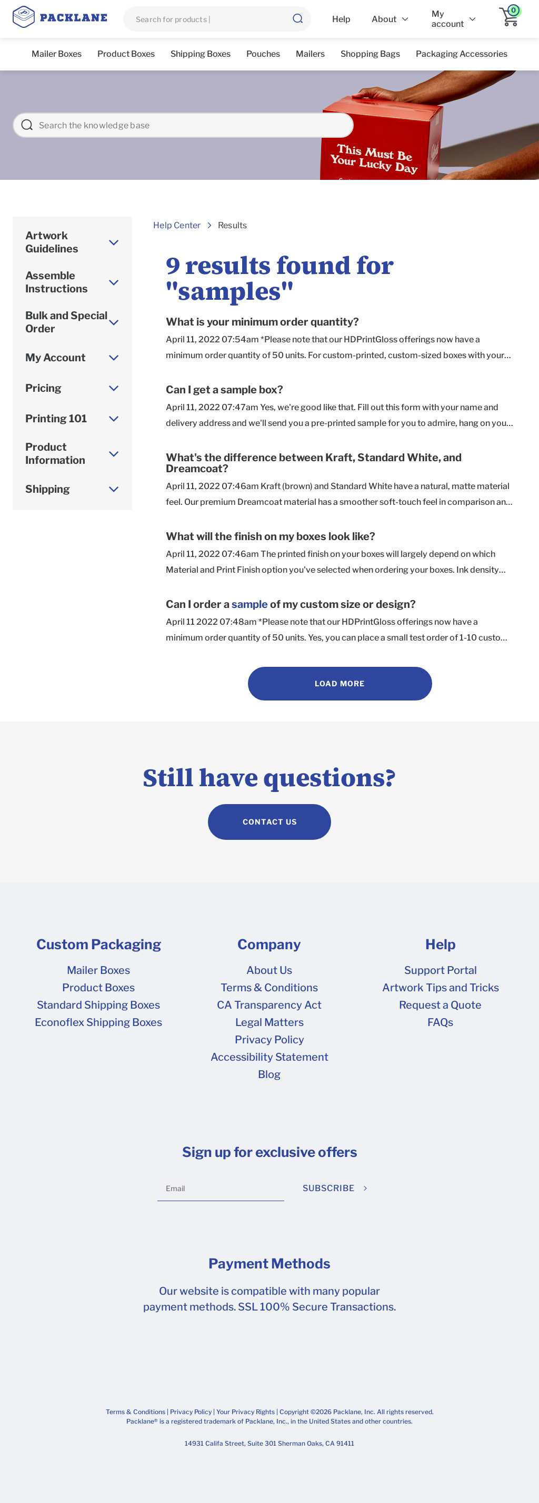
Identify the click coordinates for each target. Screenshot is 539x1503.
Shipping (47, 489)
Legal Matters (269, 1022)
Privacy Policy (269, 1039)
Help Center (177, 225)
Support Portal (440, 970)
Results (232, 225)
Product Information (55, 453)
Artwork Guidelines (51, 242)
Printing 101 (56, 418)
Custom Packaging (98, 944)
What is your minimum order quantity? (262, 322)
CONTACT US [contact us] (270, 821)
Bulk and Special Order (66, 322)
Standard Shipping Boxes (98, 1005)
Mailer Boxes (98, 970)
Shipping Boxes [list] (201, 54)
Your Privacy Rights (245, 1412)
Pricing (43, 388)
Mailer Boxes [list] (57, 54)
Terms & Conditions (269, 987)
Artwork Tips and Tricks (440, 987)
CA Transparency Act (269, 1005)
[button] (297, 19)
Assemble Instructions (56, 282)
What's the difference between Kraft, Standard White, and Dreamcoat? (314, 463)
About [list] (384, 19)
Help (440, 944)
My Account (55, 357)
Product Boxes (98, 987)
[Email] (220, 1188)
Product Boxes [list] (126, 54)
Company (269, 944)
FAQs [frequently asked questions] (440, 1022)
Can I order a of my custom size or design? (291, 604)
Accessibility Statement (269, 1057)
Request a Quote (440, 1005)
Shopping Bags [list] (370, 54)
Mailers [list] (310, 54)
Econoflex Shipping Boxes (98, 1022)
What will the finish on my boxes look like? (270, 536)
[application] (512, 19)
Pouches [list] (263, 54)
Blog (269, 1074)
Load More (340, 683)
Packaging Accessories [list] (461, 54)
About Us (269, 970)
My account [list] (448, 19)
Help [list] (341, 19)
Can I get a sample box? (224, 389)
